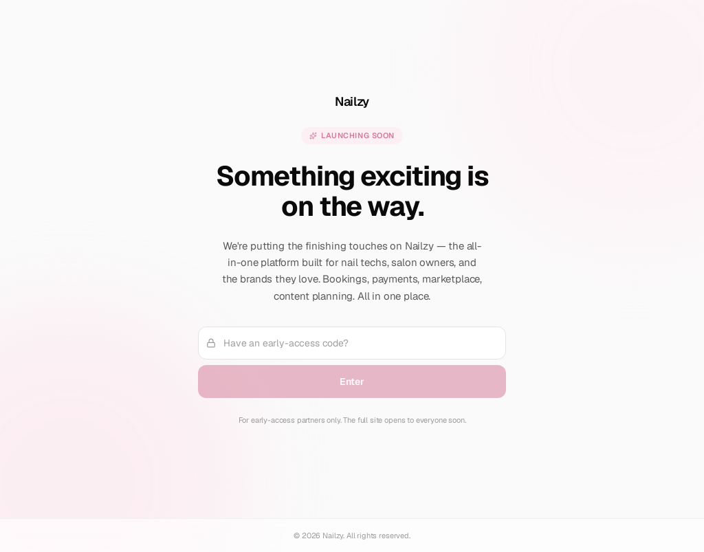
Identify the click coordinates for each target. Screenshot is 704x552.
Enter (352, 381)
